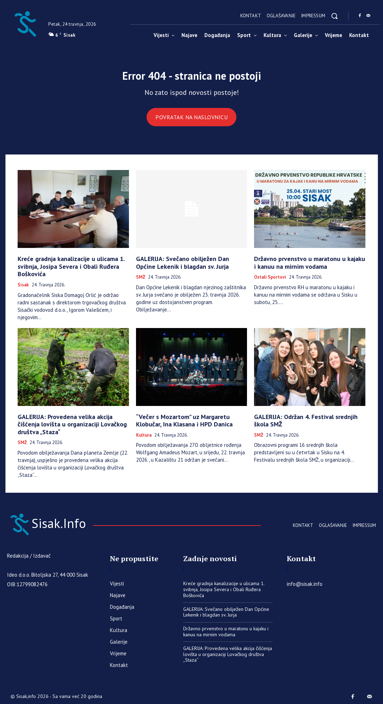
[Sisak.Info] (25, 23)
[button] (334, 15)
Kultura (144, 432)
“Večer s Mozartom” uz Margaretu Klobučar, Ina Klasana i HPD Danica (188, 418)
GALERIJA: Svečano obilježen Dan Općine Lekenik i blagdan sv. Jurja (185, 264)
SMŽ (140, 278)
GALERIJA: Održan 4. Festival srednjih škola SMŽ (305, 418)
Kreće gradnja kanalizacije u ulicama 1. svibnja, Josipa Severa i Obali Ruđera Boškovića (64, 268)
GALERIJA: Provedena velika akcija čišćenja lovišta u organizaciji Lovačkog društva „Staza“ (68, 422)
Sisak (23, 284)
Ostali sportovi (270, 278)
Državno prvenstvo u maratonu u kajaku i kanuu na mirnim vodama (303, 264)
